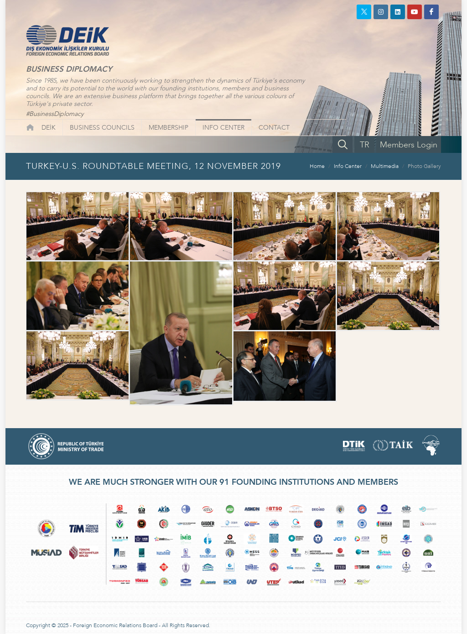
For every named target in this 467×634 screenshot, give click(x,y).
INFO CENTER (223, 127)
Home (317, 166)
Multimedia (385, 166)
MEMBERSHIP (168, 127)
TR (364, 145)
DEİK (49, 127)
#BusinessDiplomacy (54, 114)
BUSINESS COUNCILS (102, 127)
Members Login (408, 145)
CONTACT (274, 127)
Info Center (348, 166)
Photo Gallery (424, 166)
